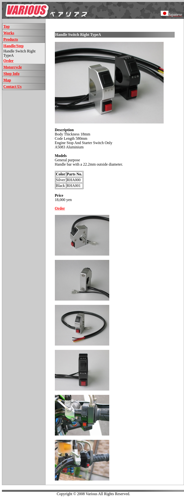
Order (8, 61)
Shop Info (11, 74)
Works (8, 33)
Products (10, 39)
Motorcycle (12, 67)
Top (6, 26)
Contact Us (12, 86)
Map (7, 80)
